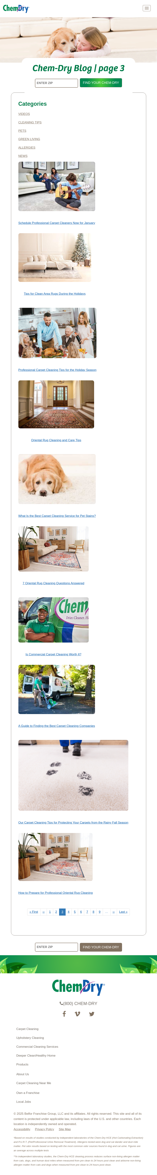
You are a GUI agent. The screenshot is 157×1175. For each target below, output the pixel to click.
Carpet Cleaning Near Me (33, 1083)
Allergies (27, 147)
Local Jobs (23, 1101)
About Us (22, 1074)
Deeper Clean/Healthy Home (36, 1055)
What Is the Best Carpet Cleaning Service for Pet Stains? (57, 516)
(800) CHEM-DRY (78, 1003)
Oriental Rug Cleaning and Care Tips (56, 440)
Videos (24, 114)
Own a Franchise (28, 1093)
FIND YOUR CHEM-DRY (101, 83)
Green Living (29, 139)
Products (22, 1064)
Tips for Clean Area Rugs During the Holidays (54, 293)
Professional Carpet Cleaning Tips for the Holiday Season (57, 370)
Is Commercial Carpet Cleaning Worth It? (53, 654)
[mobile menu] (147, 8)
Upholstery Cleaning (30, 1038)
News (23, 156)
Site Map (65, 1129)
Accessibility (22, 1129)
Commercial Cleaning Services (37, 1046)
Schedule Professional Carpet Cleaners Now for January (56, 223)
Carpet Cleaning (27, 1029)
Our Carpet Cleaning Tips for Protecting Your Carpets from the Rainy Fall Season (73, 822)
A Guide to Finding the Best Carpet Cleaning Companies (56, 726)
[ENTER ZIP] (56, 83)
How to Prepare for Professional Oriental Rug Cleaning (55, 893)
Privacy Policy (44, 1129)
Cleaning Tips (30, 122)
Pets (22, 131)
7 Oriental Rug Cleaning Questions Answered (53, 583)
